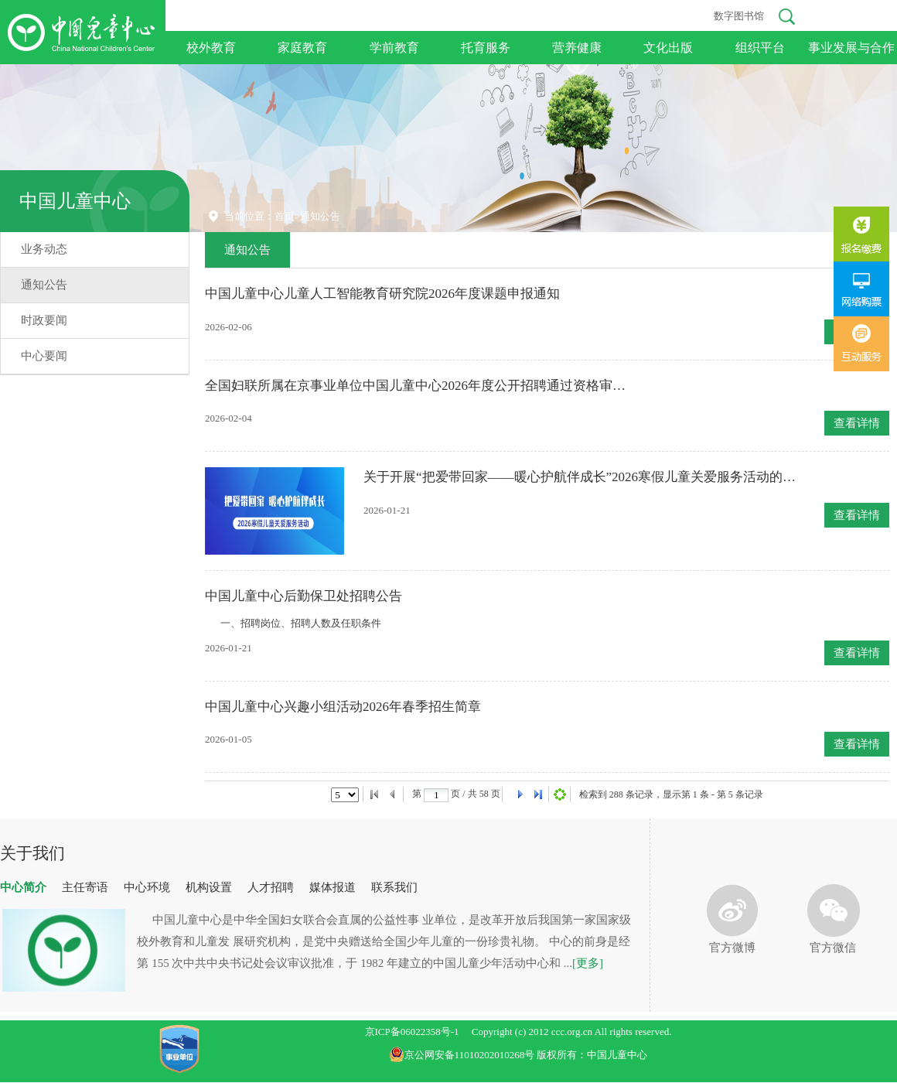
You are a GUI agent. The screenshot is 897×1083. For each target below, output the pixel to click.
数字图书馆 (739, 16)
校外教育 (211, 47)
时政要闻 (44, 320)
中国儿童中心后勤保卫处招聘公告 (303, 596)
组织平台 (760, 47)
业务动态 (44, 249)
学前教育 (394, 47)
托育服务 (485, 47)
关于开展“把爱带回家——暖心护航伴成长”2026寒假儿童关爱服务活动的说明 (579, 477)
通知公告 (44, 284)
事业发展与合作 (851, 47)
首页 (285, 216)
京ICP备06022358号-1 (412, 1031)
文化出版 (668, 47)
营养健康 (577, 47)
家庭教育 (302, 47)
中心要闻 (44, 356)
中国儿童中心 (75, 201)
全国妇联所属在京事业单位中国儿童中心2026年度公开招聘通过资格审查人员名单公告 (421, 385)
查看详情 (857, 423)
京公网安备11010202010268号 (463, 1055)
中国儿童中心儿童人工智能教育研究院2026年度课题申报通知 (382, 293)
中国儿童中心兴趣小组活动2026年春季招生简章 (343, 706)
